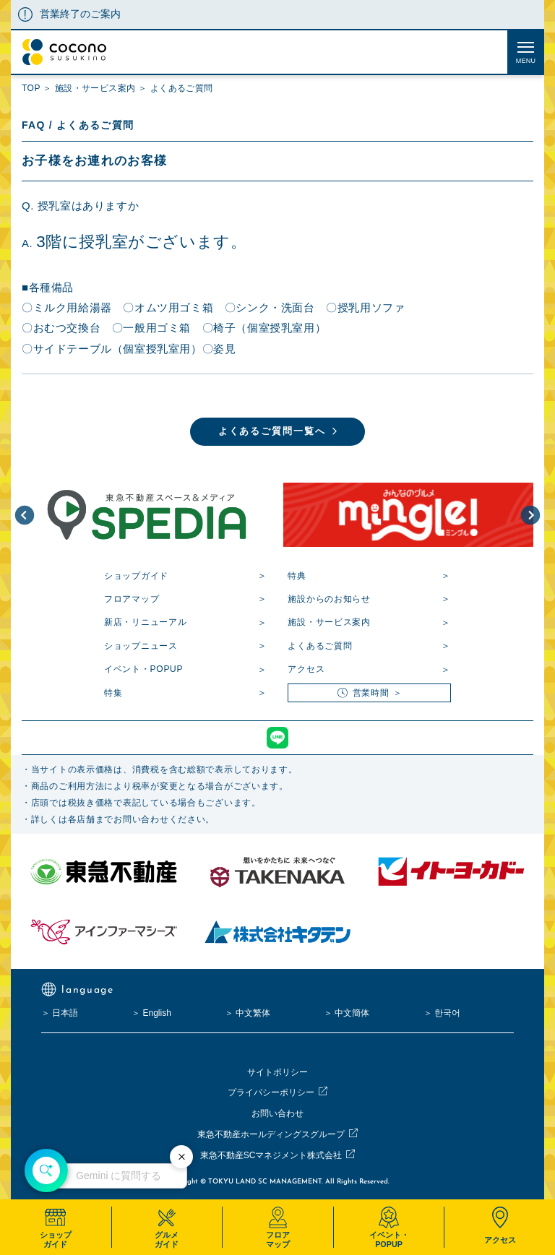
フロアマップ (131, 599)
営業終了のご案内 (80, 14)
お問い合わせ (277, 1113)
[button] (24, 515)
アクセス (306, 669)
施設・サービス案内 (329, 622)
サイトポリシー (277, 1072)
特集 (113, 693)
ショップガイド (136, 576)
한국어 (447, 1013)
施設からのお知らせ (329, 599)
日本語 (65, 1013)
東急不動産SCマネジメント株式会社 (271, 1155)
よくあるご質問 (320, 646)
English (156, 1013)
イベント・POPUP (143, 669)
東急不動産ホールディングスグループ (271, 1134)
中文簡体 (352, 1013)
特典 (297, 576)
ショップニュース (141, 646)
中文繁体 (253, 1013)
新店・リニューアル (145, 622)
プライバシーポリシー (271, 1092)
